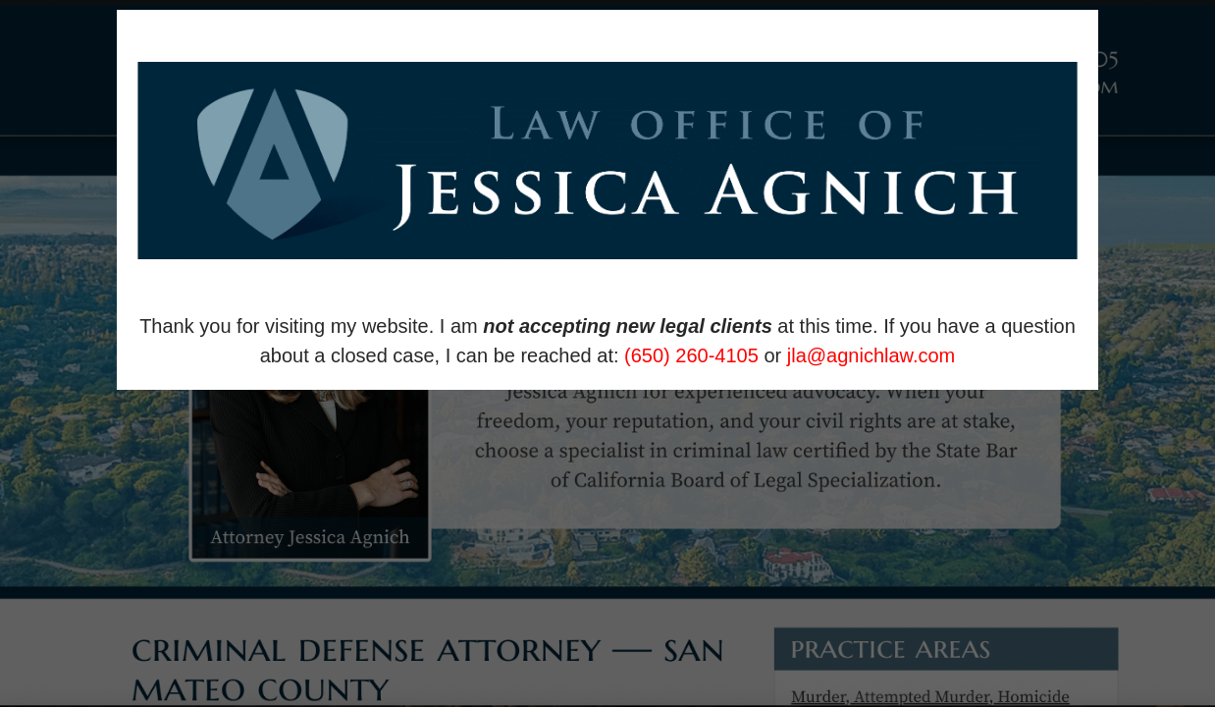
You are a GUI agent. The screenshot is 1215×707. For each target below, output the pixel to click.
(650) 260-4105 (691, 355)
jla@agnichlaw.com (871, 355)
